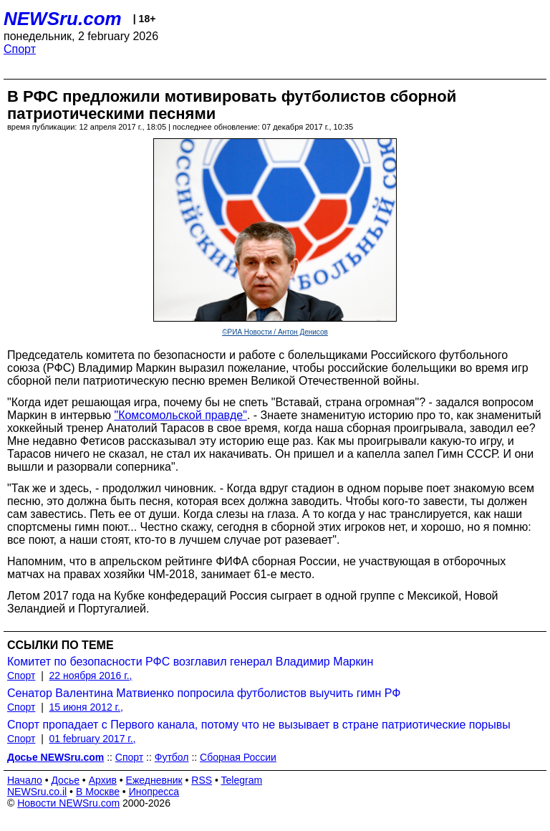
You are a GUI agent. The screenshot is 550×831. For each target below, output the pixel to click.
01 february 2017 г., (92, 738)
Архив (103, 780)
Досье (65, 780)
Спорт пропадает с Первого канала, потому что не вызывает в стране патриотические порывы (259, 725)
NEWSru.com (63, 18)
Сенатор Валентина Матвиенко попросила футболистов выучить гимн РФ (203, 693)
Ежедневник (154, 780)
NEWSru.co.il (37, 791)
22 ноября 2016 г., (90, 675)
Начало (24, 780)
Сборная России (238, 757)
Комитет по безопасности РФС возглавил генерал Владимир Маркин (190, 661)
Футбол (172, 757)
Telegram (242, 780)
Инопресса (154, 791)
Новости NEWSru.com (68, 803)
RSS (201, 780)
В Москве (98, 791)
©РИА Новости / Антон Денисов (275, 332)
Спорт (20, 49)
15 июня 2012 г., (86, 707)
